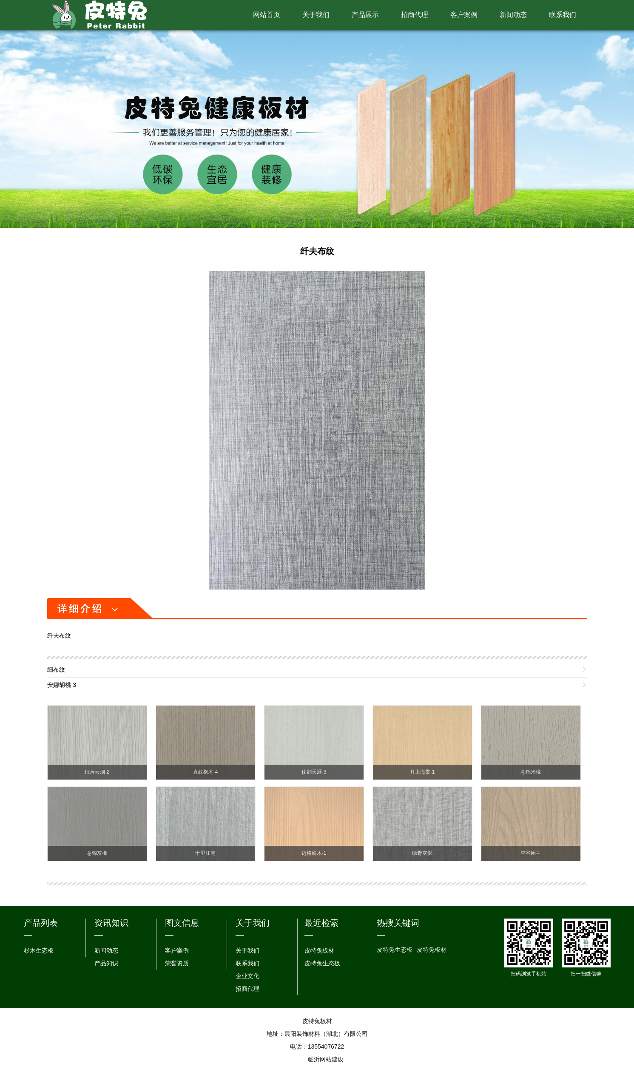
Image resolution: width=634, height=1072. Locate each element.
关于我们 (316, 14)
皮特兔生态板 (322, 963)
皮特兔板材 (319, 950)
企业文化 (247, 976)
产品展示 (365, 14)
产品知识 (106, 963)
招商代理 (414, 14)
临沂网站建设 (326, 1059)
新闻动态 (513, 14)
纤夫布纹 (317, 251)
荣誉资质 (177, 963)
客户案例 (464, 14)
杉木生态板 (39, 950)
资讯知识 (111, 922)
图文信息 (182, 922)
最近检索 (321, 922)
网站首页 (266, 14)
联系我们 (562, 14)
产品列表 (41, 922)
